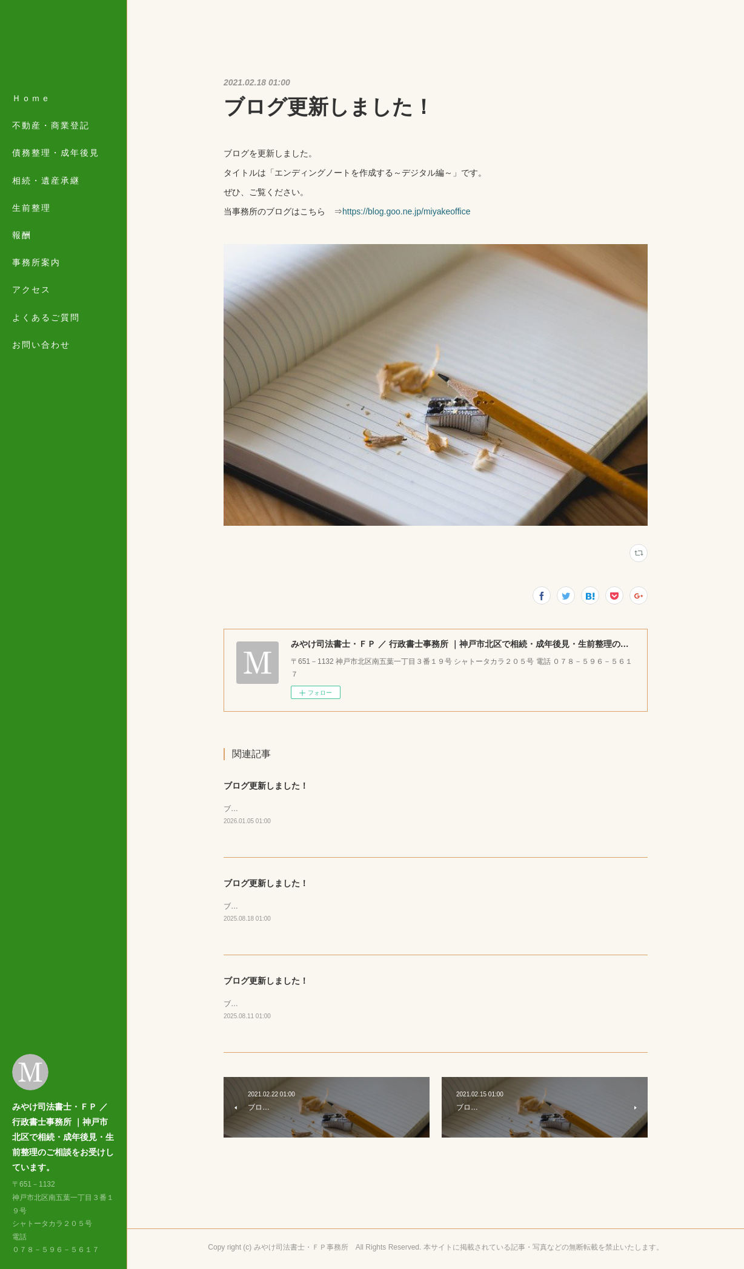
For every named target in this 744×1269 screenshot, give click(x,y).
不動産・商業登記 (51, 125)
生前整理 (31, 208)
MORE (27, 289)
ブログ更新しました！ (266, 785)
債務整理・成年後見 (55, 152)
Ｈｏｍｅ (31, 98)
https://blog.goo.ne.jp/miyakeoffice (406, 211)
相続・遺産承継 (46, 180)
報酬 (22, 235)
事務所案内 (36, 262)
